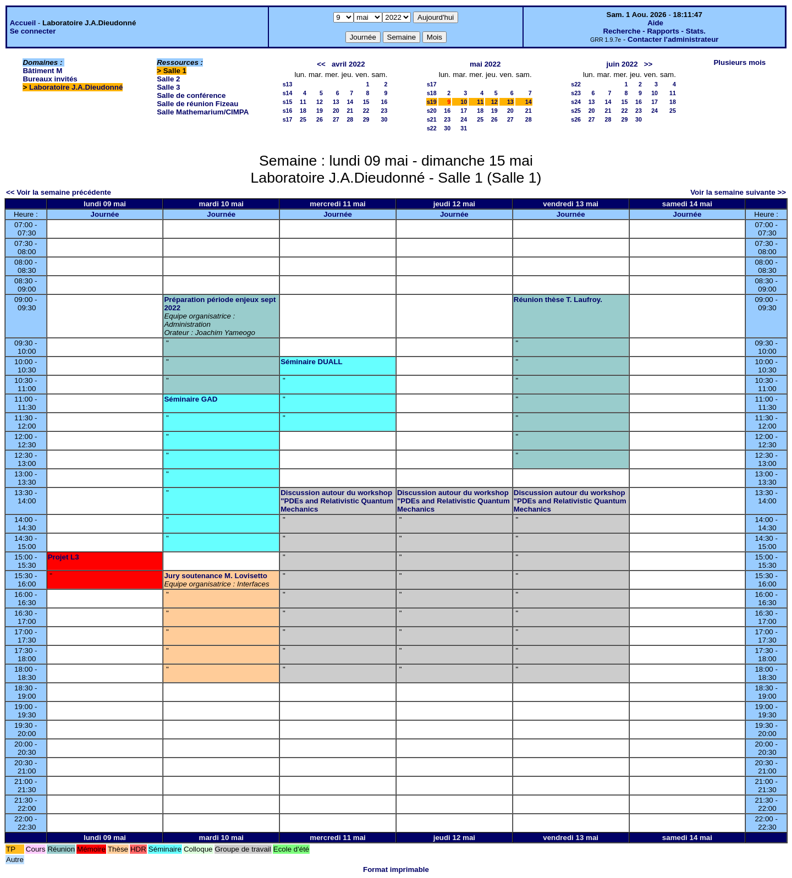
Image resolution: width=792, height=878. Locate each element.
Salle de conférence (191, 95)
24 (463, 119)
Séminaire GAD (190, 399)
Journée (105, 214)
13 (336, 101)
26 (319, 119)
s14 (288, 93)
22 (366, 110)
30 (384, 119)
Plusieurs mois (739, 62)
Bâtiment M (42, 71)
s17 (288, 119)
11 (303, 101)
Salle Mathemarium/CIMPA (203, 112)
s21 (432, 119)
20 (336, 110)
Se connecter (33, 31)
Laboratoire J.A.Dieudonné (76, 87)
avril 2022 (348, 64)
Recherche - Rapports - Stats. (654, 31)
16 (384, 101)
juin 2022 (622, 64)
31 (463, 128)
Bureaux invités (50, 79)
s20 (432, 110)
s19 (432, 101)
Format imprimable (396, 869)
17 (463, 110)
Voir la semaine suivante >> (738, 192)
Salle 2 (168, 79)
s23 (576, 93)
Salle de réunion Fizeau (197, 104)
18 (303, 110)
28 (349, 119)
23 (384, 110)
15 (366, 101)
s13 (288, 84)
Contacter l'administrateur (673, 39)
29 (366, 119)
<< (321, 64)
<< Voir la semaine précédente (58, 192)
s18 (432, 93)
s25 (576, 110)
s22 (432, 128)
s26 (576, 119)
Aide (655, 23)
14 (349, 101)
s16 (288, 110)
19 (319, 110)
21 (349, 110)
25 (303, 119)
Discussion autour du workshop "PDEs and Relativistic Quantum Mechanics (336, 501)
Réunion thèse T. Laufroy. (558, 299)
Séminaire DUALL (311, 362)
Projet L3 (63, 557)
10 (463, 101)
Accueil (23, 23)
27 (336, 119)
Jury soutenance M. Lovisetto (215, 576)
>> (648, 64)
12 (319, 101)
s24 (576, 101)
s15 (288, 101)
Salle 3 (168, 87)
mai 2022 (485, 64)
